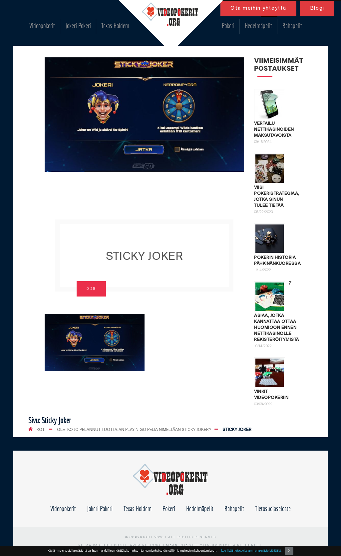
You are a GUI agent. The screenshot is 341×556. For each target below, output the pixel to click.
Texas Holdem (115, 25)
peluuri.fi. (250, 545)
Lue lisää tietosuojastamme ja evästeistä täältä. (251, 550)
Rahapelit (292, 25)
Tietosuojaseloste (273, 508)
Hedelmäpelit (258, 25)
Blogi (317, 8)
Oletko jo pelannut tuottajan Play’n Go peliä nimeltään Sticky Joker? (134, 430)
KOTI (41, 430)
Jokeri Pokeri (78, 25)
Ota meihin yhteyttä (258, 8)
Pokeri (228, 25)
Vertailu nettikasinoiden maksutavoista (274, 129)
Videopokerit (42, 25)
